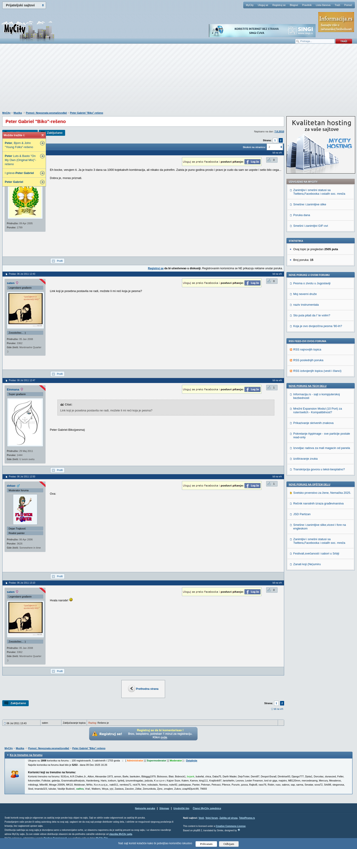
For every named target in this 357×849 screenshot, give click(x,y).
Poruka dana (301, 215)
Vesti (201, 818)
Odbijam (229, 844)
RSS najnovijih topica (307, 349)
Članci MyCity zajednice (207, 808)
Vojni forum (211, 818)
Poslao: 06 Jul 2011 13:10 (22, 583)
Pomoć (348, 5)
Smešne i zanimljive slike (309, 204)
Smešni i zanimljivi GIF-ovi (310, 225)
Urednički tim (181, 808)
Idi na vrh (278, 709)
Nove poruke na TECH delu (307, 386)
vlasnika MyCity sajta (120, 834)
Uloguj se (263, 5)
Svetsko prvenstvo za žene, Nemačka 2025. (322, 492)
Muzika (17, 112)
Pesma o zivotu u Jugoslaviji (311, 283)
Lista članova (323, 5)
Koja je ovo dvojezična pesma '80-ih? (317, 326)
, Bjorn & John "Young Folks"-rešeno (19, 145)
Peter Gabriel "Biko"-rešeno (86, 112)
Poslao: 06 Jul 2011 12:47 (22, 380)
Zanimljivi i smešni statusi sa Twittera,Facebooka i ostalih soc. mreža (319, 191)
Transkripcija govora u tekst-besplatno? (319, 469)
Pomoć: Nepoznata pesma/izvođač (46, 112)
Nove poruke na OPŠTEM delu (309, 484)
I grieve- (19, 173)
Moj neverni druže (305, 294)
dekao (11, 485)
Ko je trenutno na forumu (26, 755)
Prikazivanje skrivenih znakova (313, 423)
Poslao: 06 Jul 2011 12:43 (22, 274)
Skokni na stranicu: (254, 147)
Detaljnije (191, 760)
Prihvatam (206, 844)
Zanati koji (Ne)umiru (307, 564)
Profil (60, 260)
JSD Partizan (302, 514)
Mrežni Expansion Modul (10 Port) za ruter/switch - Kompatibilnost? (317, 410)
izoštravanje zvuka (305, 458)
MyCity (250, 5)
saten (11, 283)
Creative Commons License (230, 826)
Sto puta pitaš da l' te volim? (311, 315)
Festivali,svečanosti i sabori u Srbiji (316, 553)
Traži (337, 5)
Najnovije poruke (145, 808)
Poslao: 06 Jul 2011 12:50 (22, 476)
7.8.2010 (279, 131)
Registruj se (279, 5)
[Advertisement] (178, 79)
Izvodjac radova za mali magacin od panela (321, 448)
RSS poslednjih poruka (308, 360)
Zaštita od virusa (228, 818)
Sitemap (164, 808)
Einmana (13, 389)
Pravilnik (307, 5)
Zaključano (54, 132)
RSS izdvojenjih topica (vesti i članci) (317, 371)
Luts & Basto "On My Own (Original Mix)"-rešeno (20, 160)
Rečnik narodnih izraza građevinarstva (318, 503)
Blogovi (294, 5)
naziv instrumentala (306, 304)
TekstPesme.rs (247, 818)
